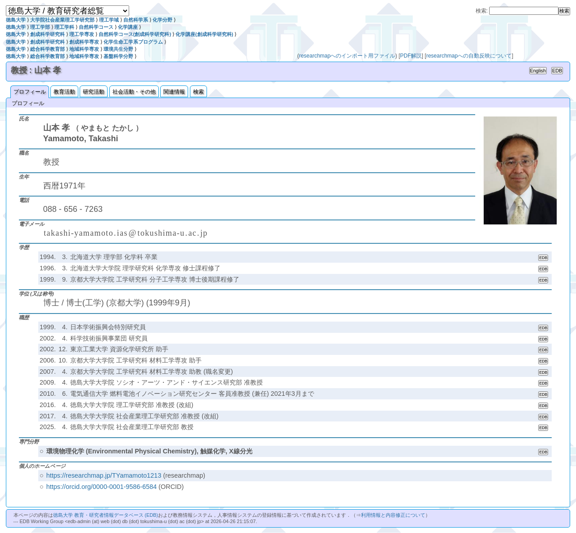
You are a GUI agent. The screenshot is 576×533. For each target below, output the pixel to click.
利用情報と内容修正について (393, 515)
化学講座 (128, 27)
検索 (198, 92)
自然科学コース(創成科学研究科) (135, 34)
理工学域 (109, 19)
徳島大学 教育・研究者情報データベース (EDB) (105, 515)
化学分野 (162, 19)
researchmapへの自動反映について (469, 56)
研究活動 (93, 92)
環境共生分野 (118, 49)
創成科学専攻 (84, 42)
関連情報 (174, 92)
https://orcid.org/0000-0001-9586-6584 (101, 486)
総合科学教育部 (47, 49)
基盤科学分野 (118, 56)
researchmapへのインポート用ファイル (347, 56)
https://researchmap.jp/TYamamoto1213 (104, 475)
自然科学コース (96, 27)
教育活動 (64, 92)
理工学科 (64, 27)
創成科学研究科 (47, 34)
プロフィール (30, 92)
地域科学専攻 (84, 49)
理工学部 (40, 27)
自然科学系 (135, 19)
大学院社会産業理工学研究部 (62, 19)
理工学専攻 (81, 34)
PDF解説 (411, 56)
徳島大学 (16, 19)
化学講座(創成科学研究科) (204, 34)
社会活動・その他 (134, 92)
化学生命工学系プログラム (133, 42)
